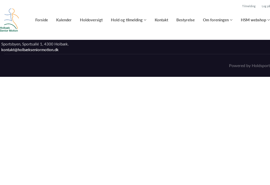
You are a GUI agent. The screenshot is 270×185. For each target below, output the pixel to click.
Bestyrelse (185, 19)
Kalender (64, 19)
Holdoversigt (91, 19)
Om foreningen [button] (216, 19)
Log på (266, 6)
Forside (41, 19)
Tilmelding (249, 6)
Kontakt (161, 19)
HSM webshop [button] (253, 19)
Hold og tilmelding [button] (127, 19)
